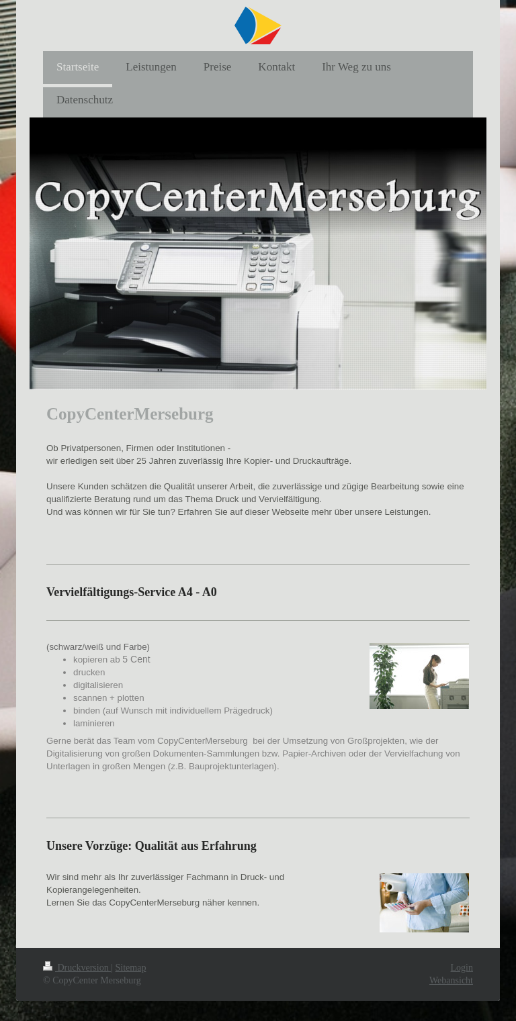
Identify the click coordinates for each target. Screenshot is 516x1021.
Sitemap (131, 968)
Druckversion (77, 968)
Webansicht (451, 980)
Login (462, 968)
